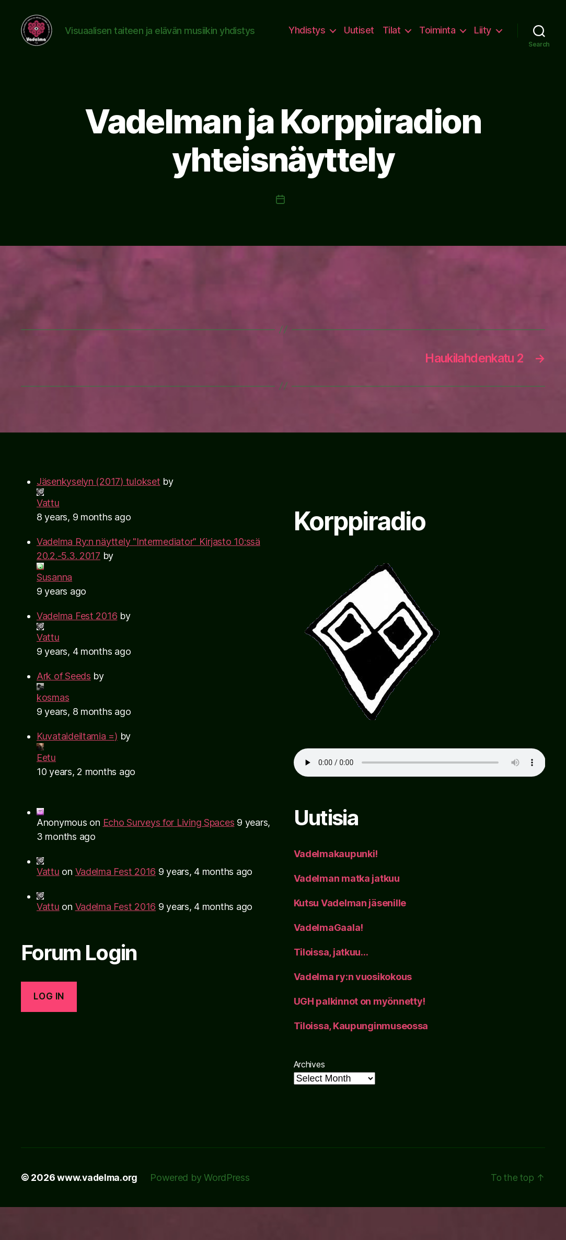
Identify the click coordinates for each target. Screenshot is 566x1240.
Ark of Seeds (64, 708)
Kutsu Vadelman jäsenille (350, 935)
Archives (309, 1097)
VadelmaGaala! (329, 960)
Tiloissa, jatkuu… (331, 985)
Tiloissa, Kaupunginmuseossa (361, 1058)
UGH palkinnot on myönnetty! (360, 1034)
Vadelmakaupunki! (336, 886)
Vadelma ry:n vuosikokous (353, 1009)
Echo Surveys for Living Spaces (169, 855)
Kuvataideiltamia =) (77, 769)
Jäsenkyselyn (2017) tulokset (98, 514)
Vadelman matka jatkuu (347, 911)
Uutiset (395, 38)
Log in (48, 1029)
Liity (482, 54)
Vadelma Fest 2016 (77, 648)
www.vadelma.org (98, 1210)
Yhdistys (343, 38)
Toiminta (473, 38)
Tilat (427, 38)
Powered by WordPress (202, 1210)
